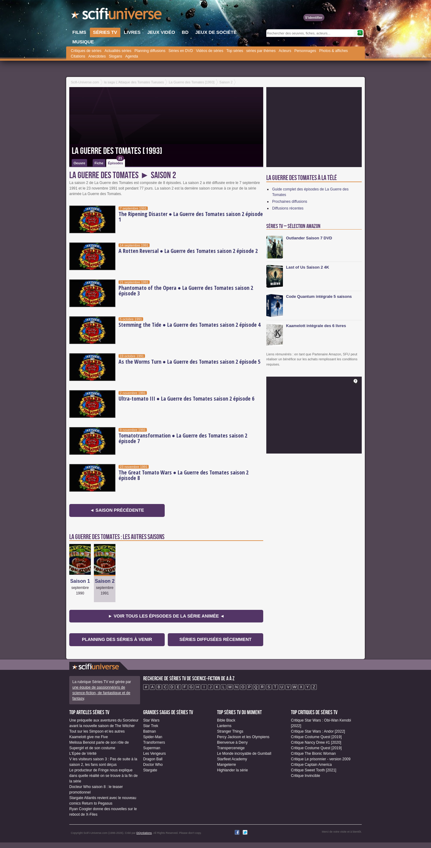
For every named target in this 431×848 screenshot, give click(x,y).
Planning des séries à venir (117, 639)
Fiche (99, 163)
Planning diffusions (150, 51)
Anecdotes (97, 56)
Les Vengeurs (154, 753)
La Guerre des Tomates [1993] (117, 151)
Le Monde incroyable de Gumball (244, 753)
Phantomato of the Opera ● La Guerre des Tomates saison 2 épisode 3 (186, 290)
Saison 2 (105, 581)
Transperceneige (231, 748)
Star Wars (151, 720)
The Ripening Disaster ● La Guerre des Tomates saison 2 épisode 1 (191, 216)
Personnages (305, 51)
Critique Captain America (311, 764)
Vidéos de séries (210, 51)
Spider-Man (152, 737)
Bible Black (226, 720)
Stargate (150, 770)
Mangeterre (226, 764)
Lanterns (224, 726)
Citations (78, 56)
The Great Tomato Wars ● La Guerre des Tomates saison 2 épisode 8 (183, 475)
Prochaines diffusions (289, 201)
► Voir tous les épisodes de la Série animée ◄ (166, 616)
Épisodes (116, 162)
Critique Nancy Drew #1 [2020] (316, 742)
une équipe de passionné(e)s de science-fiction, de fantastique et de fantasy (101, 693)
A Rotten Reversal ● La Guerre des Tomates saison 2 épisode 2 (188, 250)
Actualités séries (117, 51)
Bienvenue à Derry (232, 742)
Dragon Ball (153, 759)
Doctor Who (153, 764)
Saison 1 (80, 581)
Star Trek (150, 726)
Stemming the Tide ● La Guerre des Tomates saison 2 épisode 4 (189, 324)
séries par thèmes (261, 51)
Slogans (115, 56)
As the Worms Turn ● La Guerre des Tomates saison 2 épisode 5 (189, 361)
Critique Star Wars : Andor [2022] (318, 731)
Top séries (234, 51)
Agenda (131, 56)
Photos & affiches (333, 51)
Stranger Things (230, 731)
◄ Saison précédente (117, 510)
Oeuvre (79, 163)
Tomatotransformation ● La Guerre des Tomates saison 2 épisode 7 (183, 438)
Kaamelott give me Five (88, 737)
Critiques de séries (86, 51)
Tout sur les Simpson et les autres (97, 731)
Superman (151, 748)
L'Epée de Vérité (82, 753)
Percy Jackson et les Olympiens (243, 737)
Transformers (154, 742)
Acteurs (285, 51)
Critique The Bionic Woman (313, 753)
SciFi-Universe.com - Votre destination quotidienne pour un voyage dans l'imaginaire (117, 15)
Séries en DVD (180, 51)
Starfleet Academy (232, 759)
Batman (149, 731)
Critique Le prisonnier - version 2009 (320, 759)
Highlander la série (232, 770)
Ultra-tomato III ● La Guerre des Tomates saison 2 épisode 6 (186, 398)
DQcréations (144, 832)
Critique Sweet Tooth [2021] (313, 770)
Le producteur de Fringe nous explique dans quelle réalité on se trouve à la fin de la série (103, 775)
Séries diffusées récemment (215, 639)
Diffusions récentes (288, 208)
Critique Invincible (305, 776)
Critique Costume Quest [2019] (316, 737)
